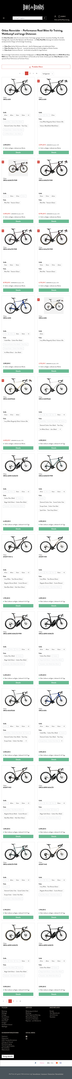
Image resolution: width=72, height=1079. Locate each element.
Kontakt (52, 1011)
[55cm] (11, 196)
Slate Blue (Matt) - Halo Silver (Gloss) (14, 587)
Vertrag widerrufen (8, 1056)
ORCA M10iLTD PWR (46, 180)
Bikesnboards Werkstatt (32, 1017)
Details (18, 152)
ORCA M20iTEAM (9, 399)
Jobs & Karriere (54, 1015)
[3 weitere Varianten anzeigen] (28, 115)
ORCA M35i (43, 711)
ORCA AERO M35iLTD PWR (12, 634)
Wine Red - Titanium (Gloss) (12, 203)
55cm (11, 196)
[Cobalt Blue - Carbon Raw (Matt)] (13, 121)
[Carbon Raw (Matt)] (9, 498)
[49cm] (11, 115)
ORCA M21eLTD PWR (46, 249)
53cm (23, 115)
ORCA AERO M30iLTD (46, 634)
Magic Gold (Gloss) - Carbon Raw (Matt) (15, 502)
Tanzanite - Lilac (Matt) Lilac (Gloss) (14, 506)
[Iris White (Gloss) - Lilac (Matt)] (12, 134)
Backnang (4, 1011)
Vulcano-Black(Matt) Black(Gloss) (49, 126)
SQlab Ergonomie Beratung (33, 1015)
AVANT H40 (43, 864)
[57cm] (53, 115)
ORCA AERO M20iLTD (10, 476)
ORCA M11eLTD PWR (10, 249)
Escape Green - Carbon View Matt (14, 130)
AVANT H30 (43, 557)
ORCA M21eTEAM (9, 711)
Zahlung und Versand (7, 1042)
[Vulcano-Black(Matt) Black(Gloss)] (49, 125)
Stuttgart (4, 1023)
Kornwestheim (5, 1017)
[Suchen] (44, 18)
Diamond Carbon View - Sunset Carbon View (52, 502)
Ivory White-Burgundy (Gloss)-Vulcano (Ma (51, 122)
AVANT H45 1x (8, 557)
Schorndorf (5, 1021)
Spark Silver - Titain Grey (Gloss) (48, 510)
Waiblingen (4, 1026)
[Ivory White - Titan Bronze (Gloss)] (13, 579)
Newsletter (52, 1017)
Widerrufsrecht (6, 1050)
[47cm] (5, 115)
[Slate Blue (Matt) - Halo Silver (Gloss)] (14, 587)
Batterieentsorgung (7, 1044)
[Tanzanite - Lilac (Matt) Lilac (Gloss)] (14, 506)
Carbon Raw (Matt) (9, 498)
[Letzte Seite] (36, 73)
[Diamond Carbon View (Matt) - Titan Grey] (15, 125)
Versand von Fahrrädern (32, 1019)
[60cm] (23, 196)
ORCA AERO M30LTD (46, 945)
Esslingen (4, 1015)
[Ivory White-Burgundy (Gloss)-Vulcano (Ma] (52, 121)
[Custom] (63, 421)
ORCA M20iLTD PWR (10, 180)
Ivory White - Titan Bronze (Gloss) (13, 579)
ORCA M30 (7, 100)
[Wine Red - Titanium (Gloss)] (12, 202)
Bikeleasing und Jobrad (32, 1011)
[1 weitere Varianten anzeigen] (60, 429)
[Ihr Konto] (55, 16)
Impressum (4, 1036)
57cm (52, 115)
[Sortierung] (48, 73)
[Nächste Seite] (33, 73)
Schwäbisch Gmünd (7, 1025)
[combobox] (27, 18)
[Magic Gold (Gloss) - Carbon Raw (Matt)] (15, 502)
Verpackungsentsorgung (8, 1046)
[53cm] (23, 115)
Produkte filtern (36, 67)
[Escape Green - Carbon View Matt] (13, 129)
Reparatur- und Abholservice (33, 1021)
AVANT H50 (7, 788)
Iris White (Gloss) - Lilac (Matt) (13, 134)
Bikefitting (28, 1013)
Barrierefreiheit (5, 1048)
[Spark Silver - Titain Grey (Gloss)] (49, 510)
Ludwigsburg (5, 1019)
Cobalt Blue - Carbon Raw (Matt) (13, 122)
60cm (24, 196)
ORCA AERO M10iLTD (10, 945)
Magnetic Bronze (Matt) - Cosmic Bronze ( (15, 583)
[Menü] (4, 18)
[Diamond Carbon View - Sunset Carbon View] (52, 502)
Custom (63, 421)
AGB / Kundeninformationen (9, 1040)
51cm (17, 115)
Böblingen (4, 1013)
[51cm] (17, 115)
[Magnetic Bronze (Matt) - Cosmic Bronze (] (15, 583)
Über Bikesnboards (55, 1013)
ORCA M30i (7, 318)
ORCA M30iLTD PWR (10, 864)
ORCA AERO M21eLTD (46, 788)
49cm (11, 115)
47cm (5, 115)
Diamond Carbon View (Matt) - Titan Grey (15, 126)
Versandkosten (36, 1074)
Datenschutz (5, 1038)
